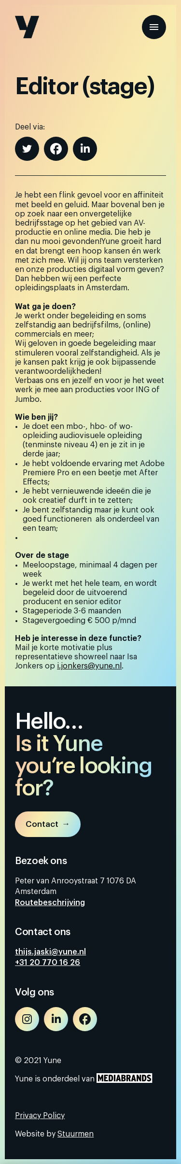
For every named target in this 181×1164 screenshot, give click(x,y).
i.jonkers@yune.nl (89, 666)
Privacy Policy (40, 1116)
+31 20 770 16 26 (47, 962)
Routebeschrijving (50, 903)
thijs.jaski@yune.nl (50, 952)
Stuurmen (75, 1134)
